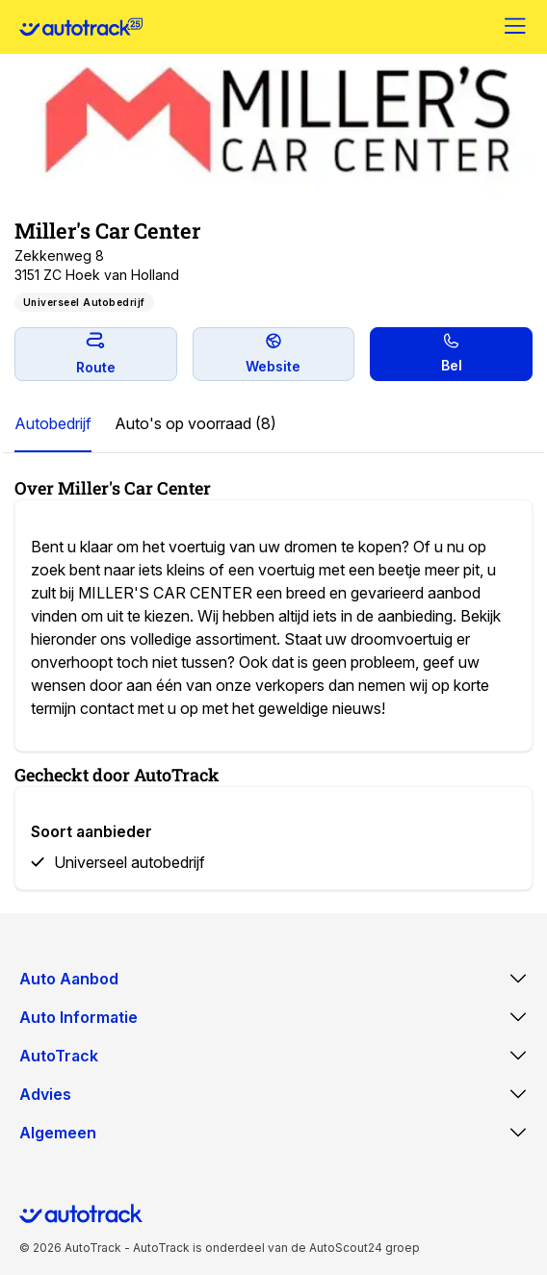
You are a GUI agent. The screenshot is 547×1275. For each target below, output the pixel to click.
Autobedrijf (52, 423)
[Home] (81, 27)
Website (273, 353)
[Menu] (516, 26)
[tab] (52, 424)
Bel (451, 353)
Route (96, 353)
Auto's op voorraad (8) (195, 423)
